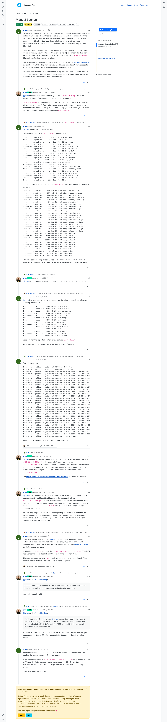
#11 (89, 610)
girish (25, 92)
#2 (89, 92)
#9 (89, 536)
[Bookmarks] (3, 19)
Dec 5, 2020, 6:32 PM (40, 126)
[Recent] (3, 7)
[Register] (164, 7)
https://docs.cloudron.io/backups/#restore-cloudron (47, 477)
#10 (88, 576)
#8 (89, 492)
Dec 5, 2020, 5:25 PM (46, 92)
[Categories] (3, 2)
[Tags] (3, 11)
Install (148, 5)
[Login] (164, 2)
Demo (136, 5)
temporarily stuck (81, 544)
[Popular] (3, 15)
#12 (88, 649)
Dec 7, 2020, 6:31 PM (45, 456)
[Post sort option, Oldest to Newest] (108, 34)
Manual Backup (41, 579)
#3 (89, 126)
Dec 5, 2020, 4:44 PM (40, 30)
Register (21, 715)
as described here (81, 62)
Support (28, 24)
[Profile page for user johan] (18, 31)
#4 (89, 278)
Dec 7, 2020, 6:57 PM (40, 536)
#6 (89, 360)
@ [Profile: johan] (26, 96)
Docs (142, 5)
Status (129, 5)
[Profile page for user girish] (18, 93)
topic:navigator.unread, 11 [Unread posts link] (106, 58)
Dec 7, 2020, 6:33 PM (46, 492)
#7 (89, 456)
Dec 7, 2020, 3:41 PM (40, 360)
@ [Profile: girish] (26, 129)
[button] (3, 715)
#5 (89, 297)
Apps (123, 5)
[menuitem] (164, 2)
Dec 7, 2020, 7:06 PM (46, 576)
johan (25, 30)
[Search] (3, 24)
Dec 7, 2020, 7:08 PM (46, 610)
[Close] (87, 689)
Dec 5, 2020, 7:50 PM (46, 278)
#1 (89, 30)
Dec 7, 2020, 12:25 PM (40, 297)
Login (29, 715)
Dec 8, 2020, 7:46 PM (40, 649)
